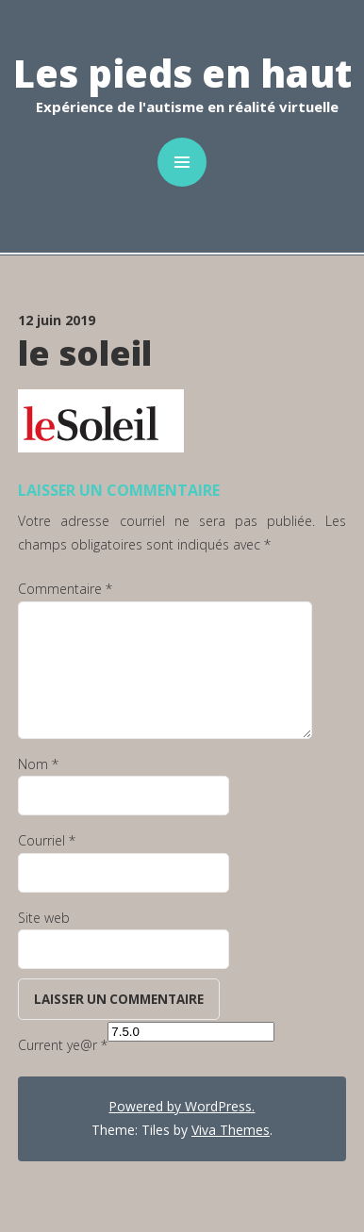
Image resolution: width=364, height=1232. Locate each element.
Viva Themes (230, 1130)
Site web (44, 918)
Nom (38, 764)
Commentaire (65, 589)
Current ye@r (63, 1045)
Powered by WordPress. (181, 1106)
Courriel (46, 840)
